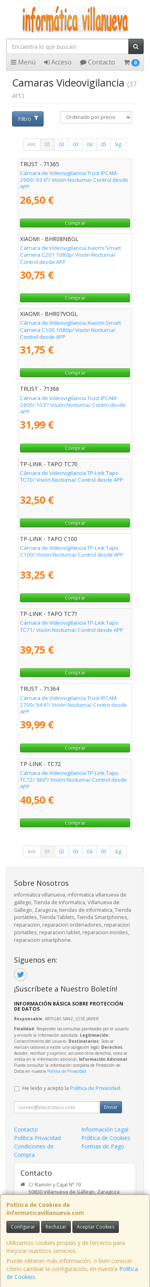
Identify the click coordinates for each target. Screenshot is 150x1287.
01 (47, 144)
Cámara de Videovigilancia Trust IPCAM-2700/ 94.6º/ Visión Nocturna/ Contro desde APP (73, 705)
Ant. (32, 144)
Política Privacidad (37, 1138)
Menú (23, 62)
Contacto (97, 62)
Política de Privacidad (66, 1071)
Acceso (58, 62)
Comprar (75, 222)
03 (75, 144)
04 (89, 144)
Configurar (23, 1226)
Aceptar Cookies (95, 1226)
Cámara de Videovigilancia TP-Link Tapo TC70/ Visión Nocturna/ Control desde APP (71, 476)
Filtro (28, 119)
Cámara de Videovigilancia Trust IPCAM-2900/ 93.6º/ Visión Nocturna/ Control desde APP (74, 180)
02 (61, 144)
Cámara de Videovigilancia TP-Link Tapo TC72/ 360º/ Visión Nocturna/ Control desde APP (73, 779)
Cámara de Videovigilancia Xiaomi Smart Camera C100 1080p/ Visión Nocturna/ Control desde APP (70, 329)
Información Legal (104, 1129)
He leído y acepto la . (71, 1088)
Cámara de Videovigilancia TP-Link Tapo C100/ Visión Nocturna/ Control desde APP (72, 551)
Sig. (118, 144)
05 (103, 144)
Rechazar (56, 1226)
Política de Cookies (105, 1138)
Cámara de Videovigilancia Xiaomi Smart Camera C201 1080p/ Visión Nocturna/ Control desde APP (70, 254)
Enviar (111, 1107)
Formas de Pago (102, 1146)
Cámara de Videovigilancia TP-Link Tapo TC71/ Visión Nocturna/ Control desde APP (71, 626)
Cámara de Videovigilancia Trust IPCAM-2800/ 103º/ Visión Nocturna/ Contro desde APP (73, 405)
